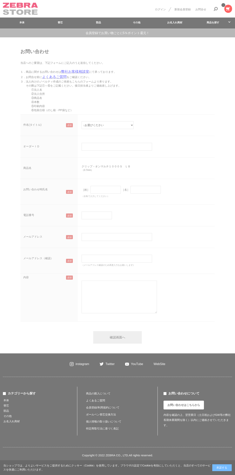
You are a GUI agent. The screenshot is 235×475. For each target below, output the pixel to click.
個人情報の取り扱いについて (103, 421)
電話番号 (28, 215)
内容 (26, 277)
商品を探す (213, 22)
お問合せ (200, 9)
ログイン (160, 9)
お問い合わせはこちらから (183, 405)
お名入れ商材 (174, 22)
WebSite (159, 364)
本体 (21, 22)
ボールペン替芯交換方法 (101, 414)
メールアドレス (32, 236)
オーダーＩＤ (31, 146)
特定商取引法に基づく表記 (102, 428)
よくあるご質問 (95, 400)
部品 (98, 22)
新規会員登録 (182, 9)
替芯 (60, 22)
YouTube (137, 364)
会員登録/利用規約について (102, 407)
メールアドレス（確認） (38, 258)
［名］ (126, 189)
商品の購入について (98, 393)
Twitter (110, 364)
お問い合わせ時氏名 (35, 189)
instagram (82, 364)
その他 (136, 22)
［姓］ (86, 189)
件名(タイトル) (32, 124)
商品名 (27, 167)
